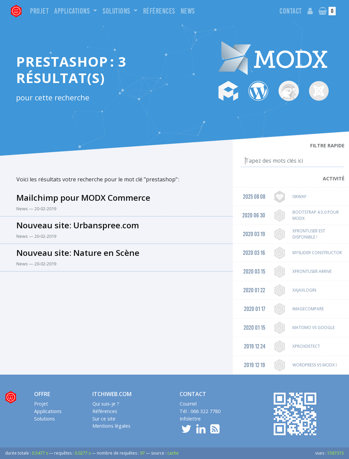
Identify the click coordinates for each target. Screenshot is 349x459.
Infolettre (190, 418)
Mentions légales (111, 426)
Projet (39, 11)
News (188, 11)
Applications (72, 11)
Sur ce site (104, 418)
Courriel (188, 403)
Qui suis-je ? (105, 403)
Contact (290, 11)
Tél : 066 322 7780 (200, 411)
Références (159, 11)
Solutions (117, 11)
